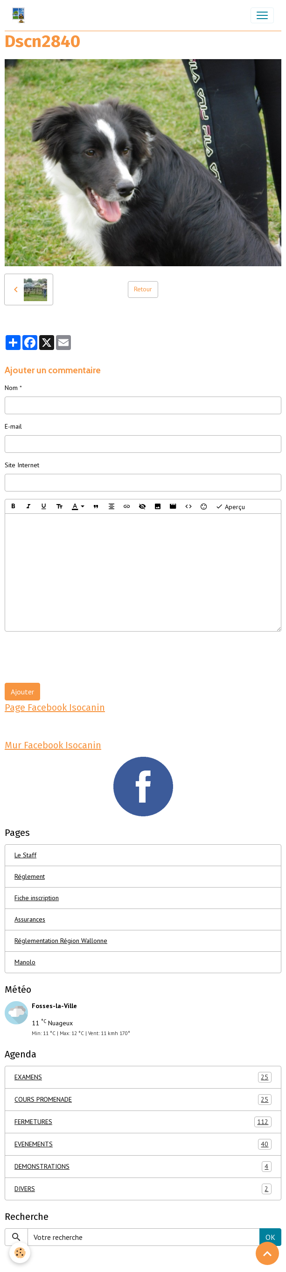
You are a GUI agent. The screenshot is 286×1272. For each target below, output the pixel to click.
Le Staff (25, 855)
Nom (11, 388)
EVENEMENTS (143, 1144)
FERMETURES (143, 1122)
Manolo (24, 962)
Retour (143, 289)
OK (270, 1237)
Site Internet (22, 465)
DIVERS (143, 1189)
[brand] (20, 15)
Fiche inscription (36, 898)
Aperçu (230, 506)
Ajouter (22, 691)
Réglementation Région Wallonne (60, 940)
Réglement (29, 876)
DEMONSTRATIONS (143, 1166)
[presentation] (75, 657)
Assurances (29, 919)
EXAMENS (143, 1077)
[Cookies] (19, 1252)
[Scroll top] (267, 1253)
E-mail (13, 426)
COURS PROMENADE (143, 1099)
